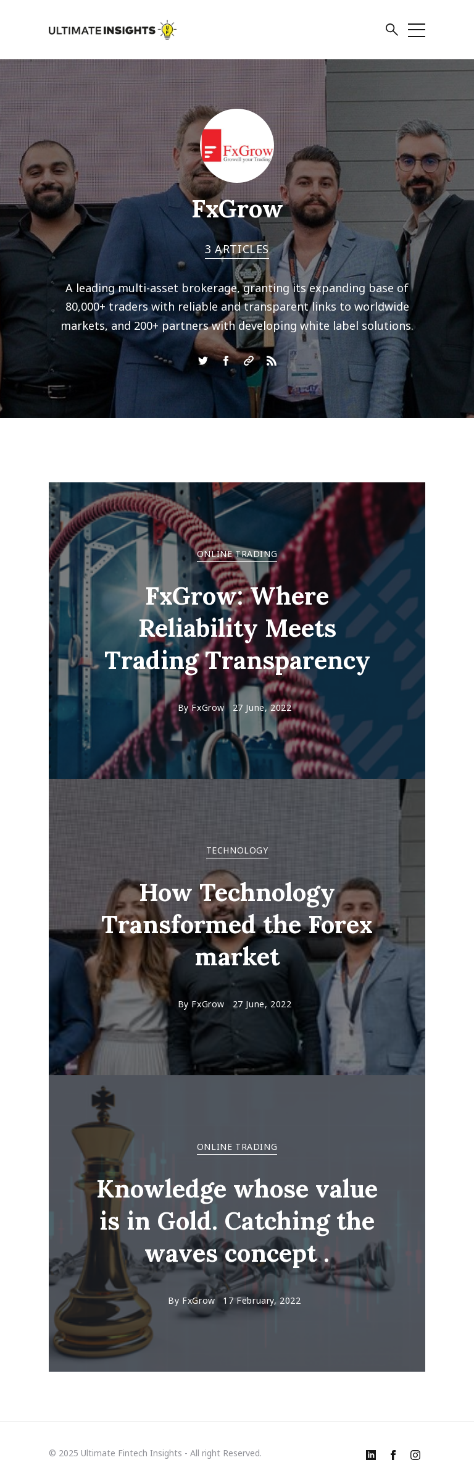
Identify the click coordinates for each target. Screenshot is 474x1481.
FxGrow (208, 707)
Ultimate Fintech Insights (131, 1453)
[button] (392, 31)
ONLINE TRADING (237, 554)
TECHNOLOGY (237, 850)
